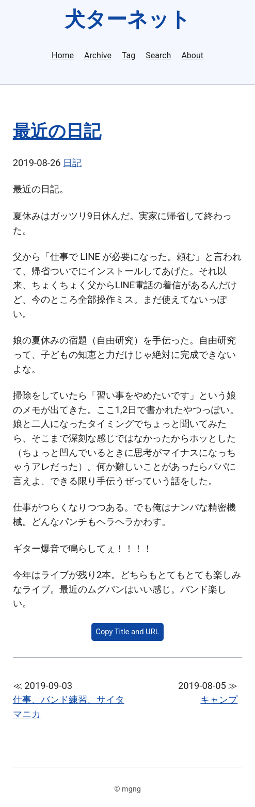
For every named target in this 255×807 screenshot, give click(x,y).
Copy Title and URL (127, 631)
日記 (72, 162)
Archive (97, 56)
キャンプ (218, 699)
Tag (128, 56)
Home (63, 56)
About (192, 56)
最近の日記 (57, 131)
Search (158, 56)
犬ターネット (127, 19)
